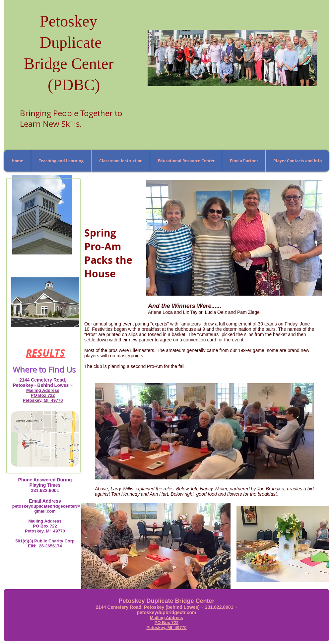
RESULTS (45, 353)
